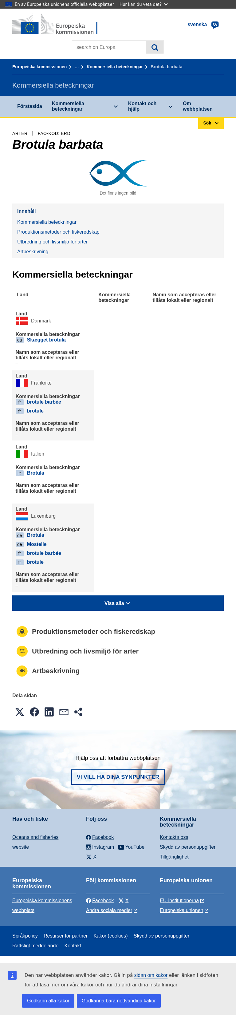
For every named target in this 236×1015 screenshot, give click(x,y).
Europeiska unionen (181, 910)
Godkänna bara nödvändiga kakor (119, 1000)
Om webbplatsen (198, 106)
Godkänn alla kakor (48, 1000)
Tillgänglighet (174, 856)
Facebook (100, 900)
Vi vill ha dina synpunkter (118, 777)
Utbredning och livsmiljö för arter (52, 241)
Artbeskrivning (32, 251)
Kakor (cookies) (110, 935)
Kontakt (73, 945)
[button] (20, 712)
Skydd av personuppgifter (187, 847)
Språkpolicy (25, 935)
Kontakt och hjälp (142, 106)
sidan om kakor (151, 975)
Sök (154, 47)
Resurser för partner (66, 935)
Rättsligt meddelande (35, 945)
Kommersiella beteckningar (115, 66)
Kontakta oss (174, 837)
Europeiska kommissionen (39, 66)
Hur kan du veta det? (144, 4)
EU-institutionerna (179, 900)
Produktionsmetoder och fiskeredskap (58, 232)
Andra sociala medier (109, 910)
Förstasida (29, 106)
